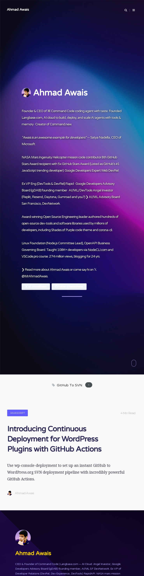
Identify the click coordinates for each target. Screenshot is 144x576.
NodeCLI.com (97, 250)
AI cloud (49, 118)
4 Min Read (127, 413)
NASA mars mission (108, 573)
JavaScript (17, 412)
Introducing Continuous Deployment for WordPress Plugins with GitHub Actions (54, 439)
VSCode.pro (30, 256)
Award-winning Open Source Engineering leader (55, 217)
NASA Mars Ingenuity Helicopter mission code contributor (61, 157)
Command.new (60, 124)
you (80, 197)
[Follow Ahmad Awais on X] (36, 286)
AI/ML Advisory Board (104, 197)
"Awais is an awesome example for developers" (54, 137)
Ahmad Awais (18, 9)
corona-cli (105, 230)
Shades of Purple (63, 230)
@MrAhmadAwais (34, 276)
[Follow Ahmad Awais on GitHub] (69, 286)
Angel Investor (103, 190)
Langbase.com (32, 118)
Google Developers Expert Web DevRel (92, 170)
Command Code (62, 111)
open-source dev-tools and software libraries (52, 223)
